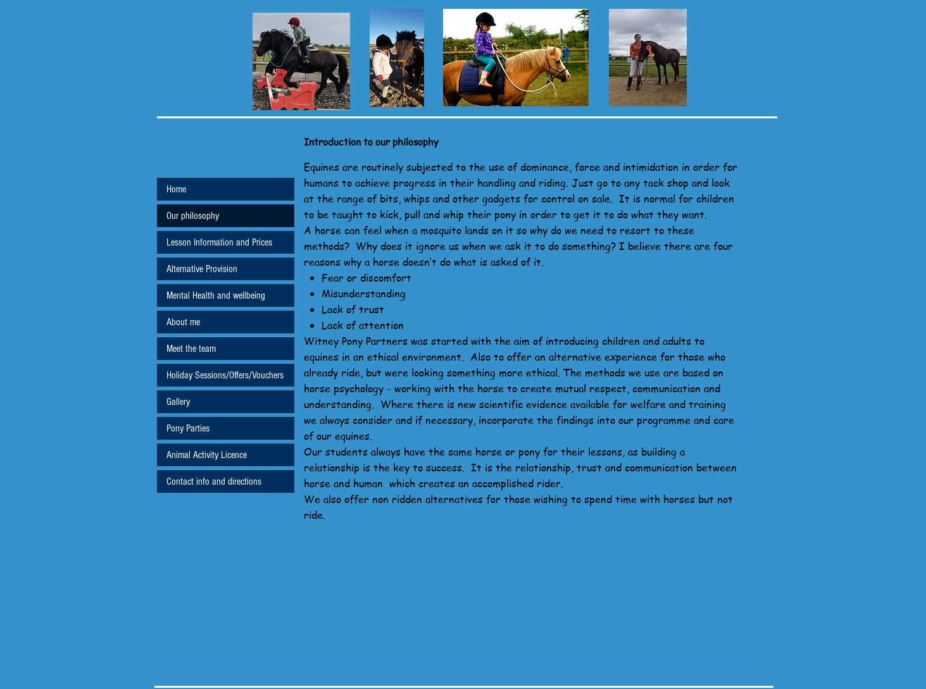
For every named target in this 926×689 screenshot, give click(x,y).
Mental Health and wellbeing (215, 295)
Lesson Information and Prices (219, 242)
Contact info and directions (213, 481)
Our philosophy (192, 215)
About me (183, 322)
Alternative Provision (201, 269)
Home (176, 189)
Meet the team (191, 348)
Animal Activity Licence (206, 455)
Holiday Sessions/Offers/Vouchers (225, 375)
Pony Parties (188, 428)
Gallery (178, 401)
